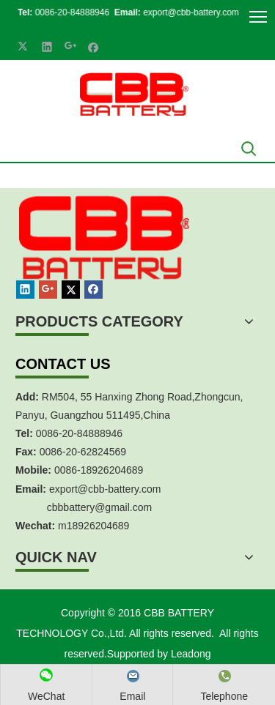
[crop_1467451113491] (102, 254)
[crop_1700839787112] (134, 94)
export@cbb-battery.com (182, 12)
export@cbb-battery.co (101, 489)
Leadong (191, 654)
